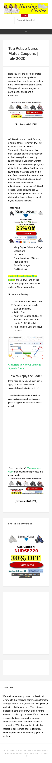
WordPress (36, 753)
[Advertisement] (27, 623)
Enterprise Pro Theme (36, 750)
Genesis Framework (17, 753)
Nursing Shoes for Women (26, 8)
